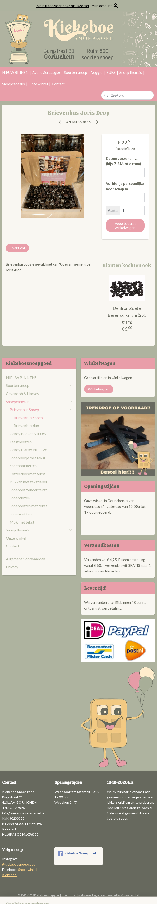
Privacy (12, 566)
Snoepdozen (20, 498)
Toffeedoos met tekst (27, 473)
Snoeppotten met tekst (28, 505)
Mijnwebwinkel (130, 895)
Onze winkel (38, 84)
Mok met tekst (22, 522)
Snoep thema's (130, 72)
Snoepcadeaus (13, 84)
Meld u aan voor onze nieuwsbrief (62, 6)
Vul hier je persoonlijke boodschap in (125, 186)
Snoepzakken (21, 514)
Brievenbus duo (26, 425)
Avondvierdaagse (46, 72)
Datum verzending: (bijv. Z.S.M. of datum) (123, 161)
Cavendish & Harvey (22, 393)
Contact (58, 84)
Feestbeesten (21, 441)
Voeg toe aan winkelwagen (125, 225)
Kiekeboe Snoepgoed (77, 853)
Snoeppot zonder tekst (28, 489)
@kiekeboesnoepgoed (18, 864)
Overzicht (17, 248)
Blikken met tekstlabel (28, 482)
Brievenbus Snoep (41, 409)
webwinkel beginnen (91, 895)
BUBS (110, 72)
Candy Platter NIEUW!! (29, 449)
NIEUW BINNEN (15, 72)
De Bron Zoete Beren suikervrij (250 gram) (127, 315)
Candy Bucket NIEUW (28, 433)
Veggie (96, 72)
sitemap (66, 895)
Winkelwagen (98, 389)
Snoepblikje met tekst (27, 457)
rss (75, 895)
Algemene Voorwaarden (25, 558)
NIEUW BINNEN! (21, 377)
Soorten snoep (75, 72)
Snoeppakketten (23, 465)
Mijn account (104, 6)
